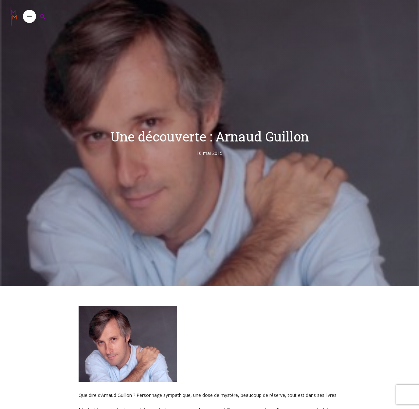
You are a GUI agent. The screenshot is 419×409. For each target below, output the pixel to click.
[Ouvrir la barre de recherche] (42, 16)
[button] (29, 16)
